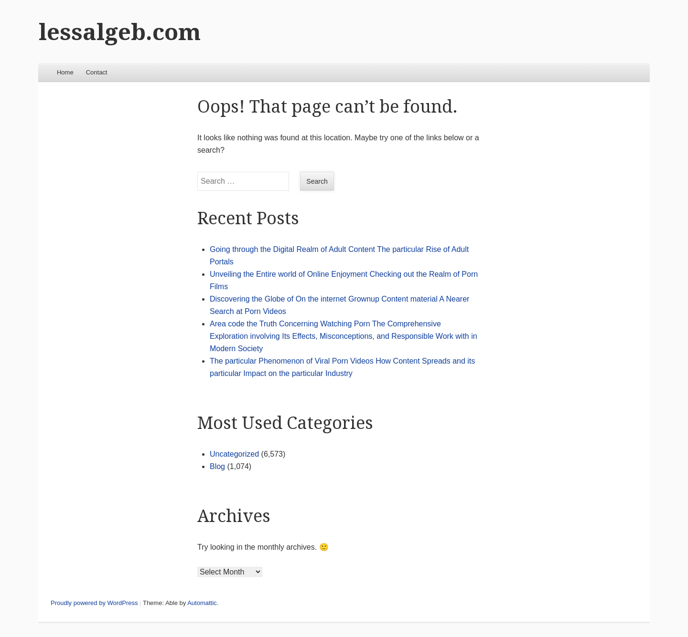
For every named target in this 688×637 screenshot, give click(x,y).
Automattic (201, 602)
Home (65, 72)
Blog (217, 466)
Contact (97, 72)
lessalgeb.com (120, 32)
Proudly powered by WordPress (94, 602)
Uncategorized (234, 454)
